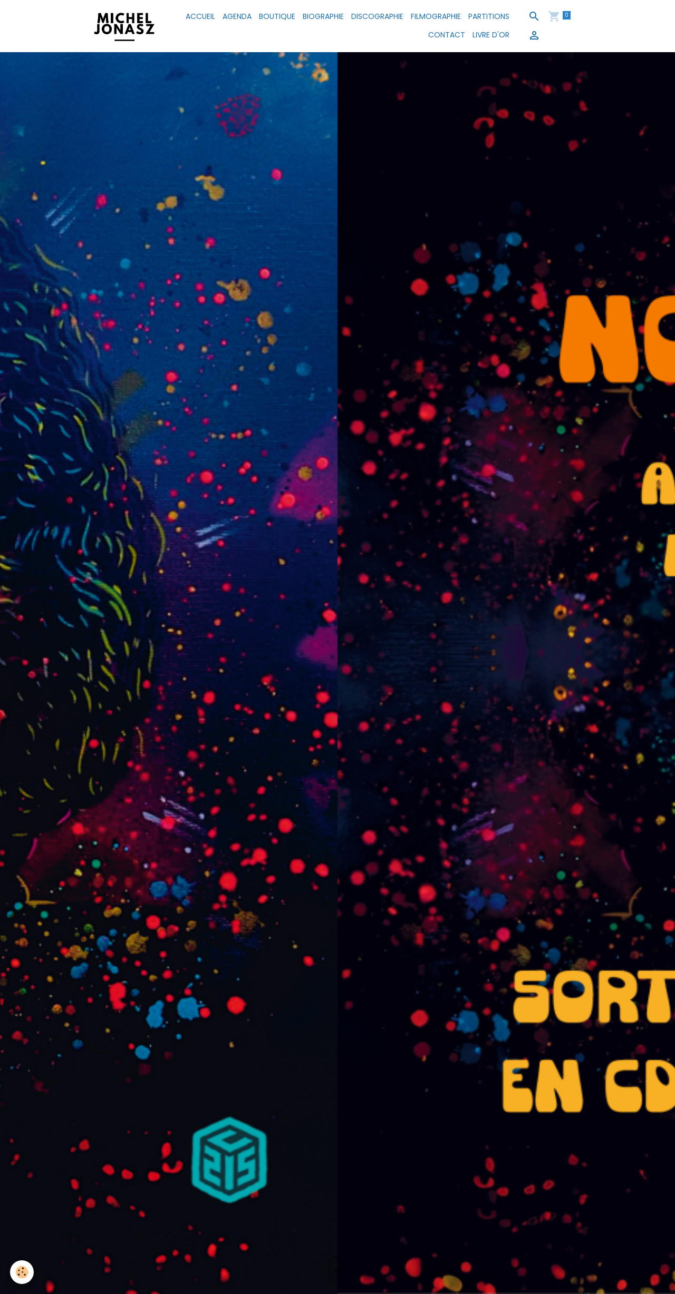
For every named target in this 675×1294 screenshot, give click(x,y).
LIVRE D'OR (490, 35)
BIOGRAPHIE (323, 16)
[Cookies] (22, 1272)
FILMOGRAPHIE (436, 16)
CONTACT (446, 35)
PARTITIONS (488, 16)
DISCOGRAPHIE (377, 16)
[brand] (124, 25)
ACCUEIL (200, 16)
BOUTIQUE (277, 16)
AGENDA (237, 16)
